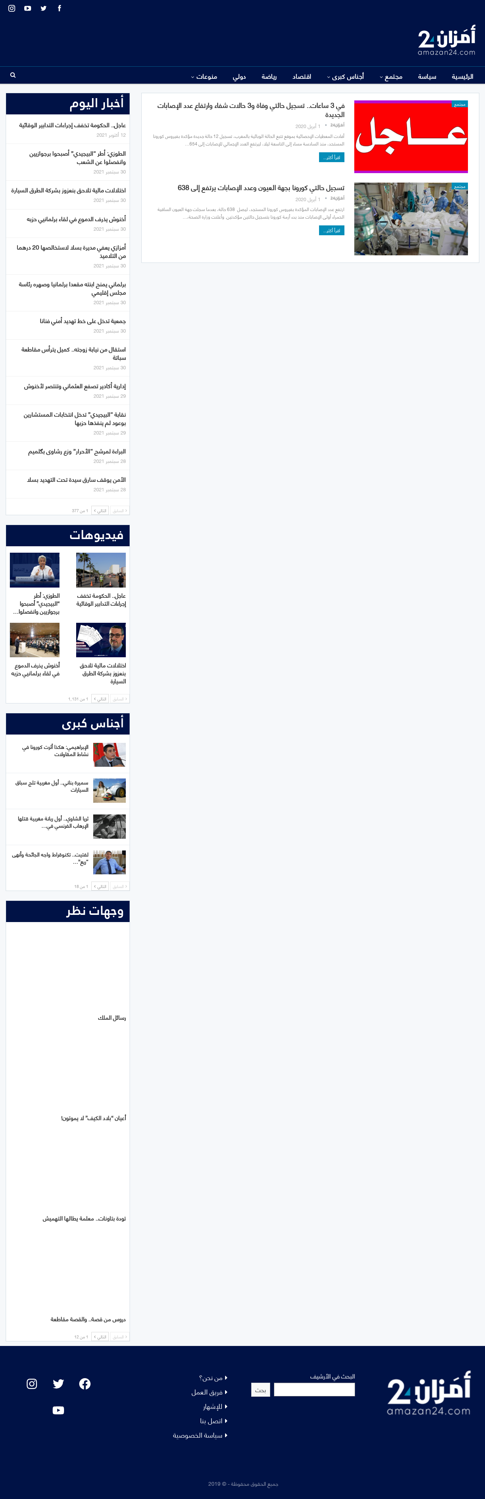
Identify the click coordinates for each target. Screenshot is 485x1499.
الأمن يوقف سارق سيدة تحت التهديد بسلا (76, 479)
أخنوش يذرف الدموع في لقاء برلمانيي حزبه (76, 218)
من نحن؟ (210, 1377)
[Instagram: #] (32, 1384)
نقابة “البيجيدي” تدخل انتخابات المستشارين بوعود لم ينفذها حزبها (75, 418)
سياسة (427, 76)
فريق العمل (207, 1391)
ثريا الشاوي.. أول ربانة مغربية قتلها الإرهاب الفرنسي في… (53, 821)
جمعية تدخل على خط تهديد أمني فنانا (83, 320)
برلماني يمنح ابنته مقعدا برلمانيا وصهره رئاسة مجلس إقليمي (72, 287)
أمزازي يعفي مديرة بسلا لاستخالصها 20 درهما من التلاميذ (71, 251)
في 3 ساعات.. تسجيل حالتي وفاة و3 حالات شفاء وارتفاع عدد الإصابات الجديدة (251, 109)
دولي (239, 76)
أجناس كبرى (348, 76)
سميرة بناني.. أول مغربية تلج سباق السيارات (52, 785)
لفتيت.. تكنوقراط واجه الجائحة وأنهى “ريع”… (50, 857)
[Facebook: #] (85, 1384)
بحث (260, 1389)
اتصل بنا (211, 1420)
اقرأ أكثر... (331, 157)
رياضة (269, 76)
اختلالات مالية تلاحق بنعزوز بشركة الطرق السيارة (68, 189)
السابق (120, 510)
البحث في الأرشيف (332, 1376)
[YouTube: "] (58, 1410)
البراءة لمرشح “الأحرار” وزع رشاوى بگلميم (77, 450)
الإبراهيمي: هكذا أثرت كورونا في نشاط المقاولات (55, 750)
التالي (100, 510)
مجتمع (393, 76)
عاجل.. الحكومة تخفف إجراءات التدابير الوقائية (72, 124)
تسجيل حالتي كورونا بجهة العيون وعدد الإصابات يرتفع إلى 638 (261, 187)
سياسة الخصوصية (197, 1434)
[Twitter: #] (58, 1384)
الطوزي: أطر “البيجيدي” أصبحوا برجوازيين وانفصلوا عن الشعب (78, 157)
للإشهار (212, 1405)
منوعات (207, 76)
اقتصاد (302, 76)
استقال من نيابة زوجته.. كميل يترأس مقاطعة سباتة (74, 353)
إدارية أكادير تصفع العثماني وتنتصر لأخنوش (75, 385)
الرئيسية (463, 76)
